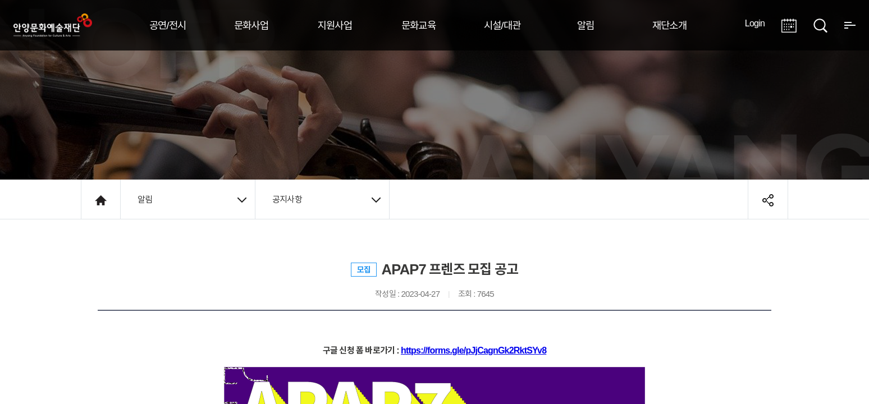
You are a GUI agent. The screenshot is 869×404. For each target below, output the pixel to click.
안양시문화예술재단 (52, 25)
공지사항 (326, 199)
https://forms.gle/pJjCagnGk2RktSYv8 (473, 350)
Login (755, 23)
